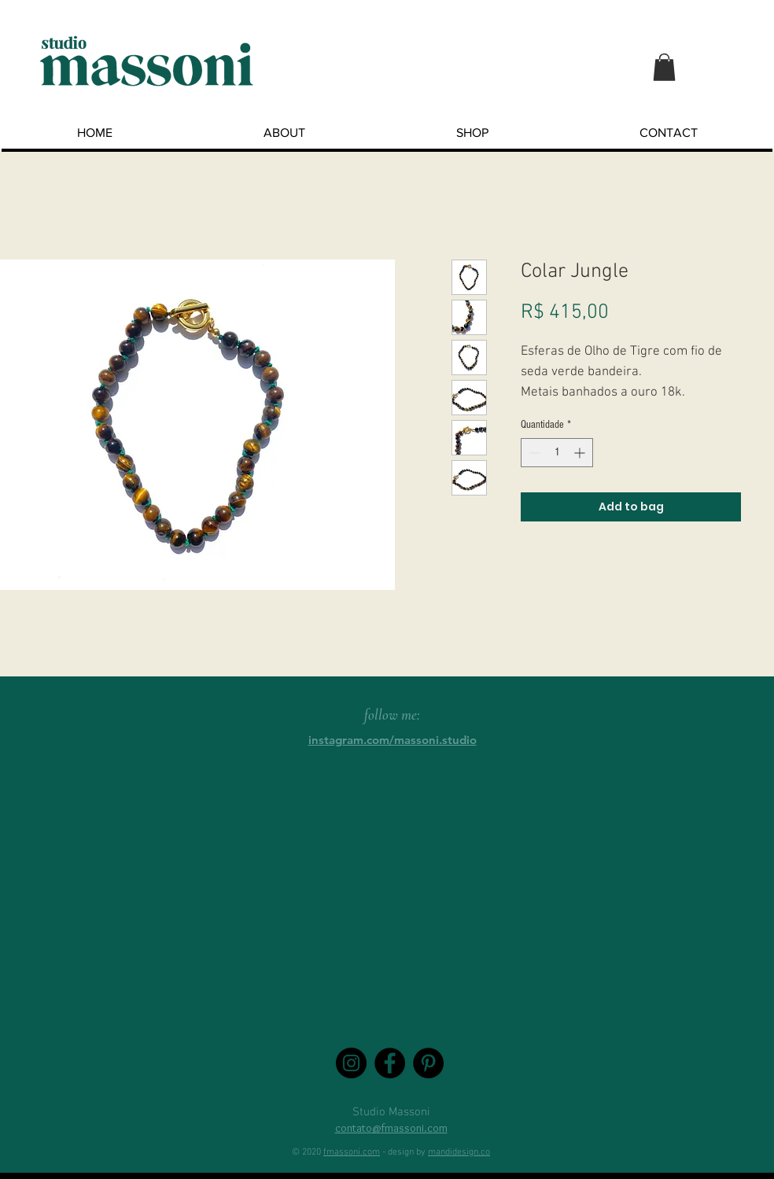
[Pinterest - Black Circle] (428, 1063)
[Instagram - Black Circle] (351, 1063)
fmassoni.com (351, 1152)
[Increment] (581, 452)
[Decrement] (533, 452)
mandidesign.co (459, 1152)
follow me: (392, 715)
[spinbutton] (557, 452)
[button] (664, 67)
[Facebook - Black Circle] (389, 1063)
